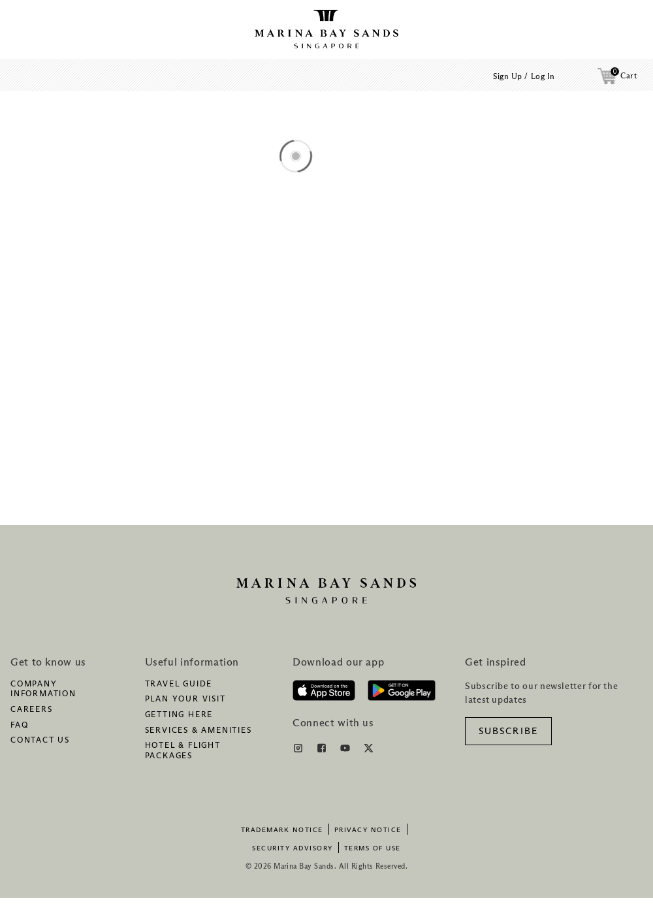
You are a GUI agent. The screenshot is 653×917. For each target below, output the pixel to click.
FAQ (19, 726)
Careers (31, 710)
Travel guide (179, 684)
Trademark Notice (282, 830)
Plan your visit (185, 699)
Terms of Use (372, 848)
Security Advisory (292, 848)
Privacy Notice (368, 830)
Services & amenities (198, 731)
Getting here (179, 715)
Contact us (40, 741)
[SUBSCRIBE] (508, 731)
